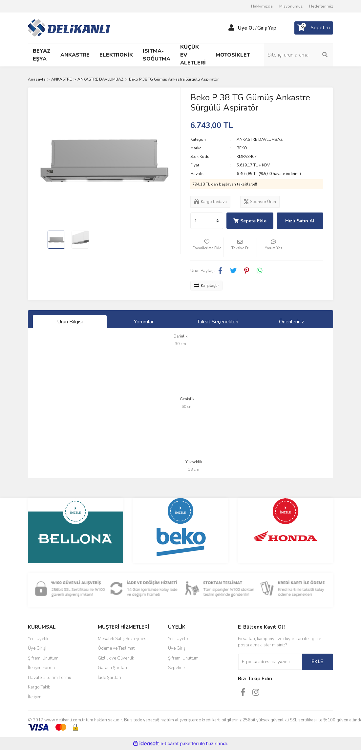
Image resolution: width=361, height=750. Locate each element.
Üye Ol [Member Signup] (246, 28)
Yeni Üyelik (38, 639)
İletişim (34, 697)
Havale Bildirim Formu (49, 678)
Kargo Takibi (40, 687)
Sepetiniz (176, 668)
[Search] (298, 54)
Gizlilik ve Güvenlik (116, 658)
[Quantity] (206, 221)
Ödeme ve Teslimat (116, 648)
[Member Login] (231, 28)
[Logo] (69, 27)
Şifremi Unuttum (43, 658)
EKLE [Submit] (317, 661)
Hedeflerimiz (321, 6)
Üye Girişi (37, 648)
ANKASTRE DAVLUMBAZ (260, 139)
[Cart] (313, 28)
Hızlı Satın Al (299, 221)
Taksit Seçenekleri (217, 321)
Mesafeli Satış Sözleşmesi (122, 639)
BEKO (242, 148)
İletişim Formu (41, 668)
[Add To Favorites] (206, 247)
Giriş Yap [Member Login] (266, 28)
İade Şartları (109, 678)
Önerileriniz (291, 321)
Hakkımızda (262, 6)
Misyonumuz (291, 6)
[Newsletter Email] (270, 662)
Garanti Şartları (112, 668)
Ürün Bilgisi (70, 321)
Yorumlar (144, 321)
